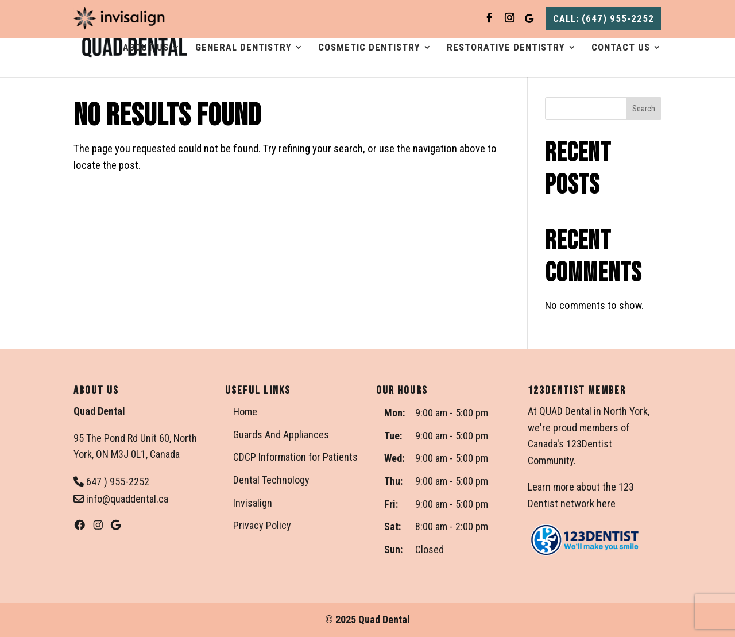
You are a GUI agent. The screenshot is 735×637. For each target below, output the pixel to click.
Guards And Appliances (281, 434)
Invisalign (252, 503)
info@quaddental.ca (121, 499)
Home (245, 412)
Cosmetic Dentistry (369, 48)
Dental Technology (271, 480)
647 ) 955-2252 (111, 482)
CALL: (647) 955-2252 (603, 18)
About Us (146, 48)
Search (643, 108)
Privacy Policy (262, 525)
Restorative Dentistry (506, 48)
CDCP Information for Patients (295, 457)
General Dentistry (243, 48)
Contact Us (620, 48)
